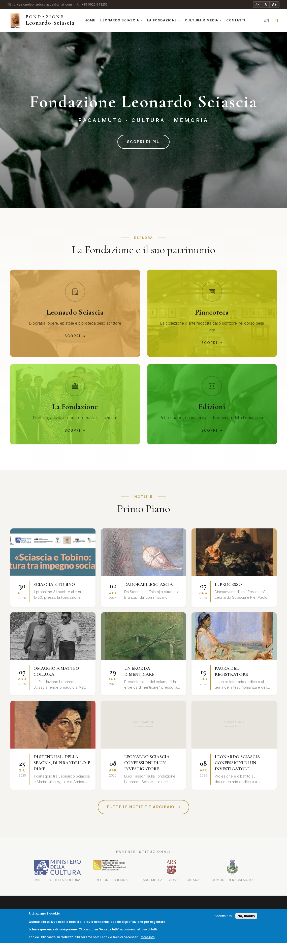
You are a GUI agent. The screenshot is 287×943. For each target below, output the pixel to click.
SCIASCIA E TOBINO (54, 585)
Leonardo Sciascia (119, 20)
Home (89, 20)
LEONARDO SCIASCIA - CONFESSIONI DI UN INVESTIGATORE (239, 763)
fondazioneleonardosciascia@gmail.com (40, 4)
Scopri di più (143, 142)
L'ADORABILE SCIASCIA (148, 585)
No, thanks (246, 916)
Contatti (235, 20)
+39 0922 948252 (92, 4)
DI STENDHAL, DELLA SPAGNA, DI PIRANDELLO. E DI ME (62, 763)
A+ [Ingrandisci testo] (274, 4)
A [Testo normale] (266, 4)
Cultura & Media (201, 20)
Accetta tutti (223, 916)
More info (148, 937)
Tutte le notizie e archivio (143, 807)
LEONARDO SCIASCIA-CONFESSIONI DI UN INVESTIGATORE (147, 763)
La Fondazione (162, 20)
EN (266, 20)
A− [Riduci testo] (257, 4)
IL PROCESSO (228, 585)
